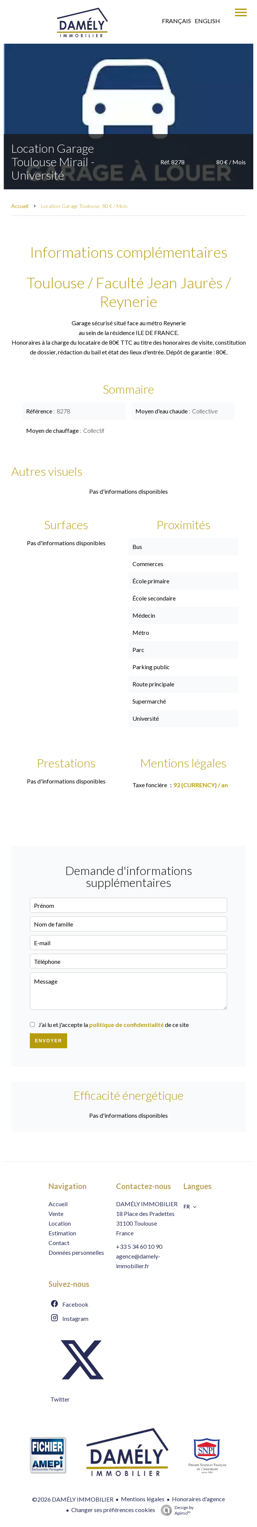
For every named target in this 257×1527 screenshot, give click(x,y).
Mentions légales (142, 1498)
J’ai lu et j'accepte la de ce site (113, 1024)
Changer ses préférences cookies (113, 1509)
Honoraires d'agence (198, 1498)
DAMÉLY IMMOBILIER (147, 1203)
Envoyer (48, 1040)
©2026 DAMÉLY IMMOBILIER (72, 1499)
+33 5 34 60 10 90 (139, 1246)
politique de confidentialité (126, 1024)
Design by (175, 1510)
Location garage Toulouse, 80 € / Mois (84, 206)
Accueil (19, 206)
